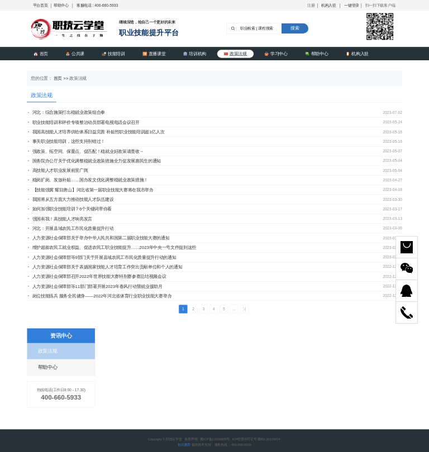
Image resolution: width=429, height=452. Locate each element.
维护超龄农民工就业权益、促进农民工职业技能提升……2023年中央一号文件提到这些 (112, 248)
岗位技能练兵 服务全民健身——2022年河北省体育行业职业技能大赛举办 (99, 296)
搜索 (294, 28)
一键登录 (351, 5)
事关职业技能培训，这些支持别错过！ (66, 142)
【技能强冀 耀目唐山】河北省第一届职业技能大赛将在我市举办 (91, 189)
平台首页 (40, 5)
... (234, 309)
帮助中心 (61, 5)
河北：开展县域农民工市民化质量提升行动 (71, 228)
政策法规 (235, 53)
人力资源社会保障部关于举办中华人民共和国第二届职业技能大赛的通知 (98, 237)
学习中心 (275, 53)
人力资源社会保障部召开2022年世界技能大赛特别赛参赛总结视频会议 (97, 277)
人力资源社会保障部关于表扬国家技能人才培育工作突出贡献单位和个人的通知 (105, 267)
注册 (310, 5)
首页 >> (62, 78)
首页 (41, 53)
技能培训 (113, 53)
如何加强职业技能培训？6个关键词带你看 (70, 209)
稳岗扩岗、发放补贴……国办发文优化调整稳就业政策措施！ (88, 180)
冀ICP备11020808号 (215, 439)
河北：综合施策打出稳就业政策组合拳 (66, 112)
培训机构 (194, 53)
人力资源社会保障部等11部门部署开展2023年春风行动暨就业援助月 (95, 286)
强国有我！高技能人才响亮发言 (60, 219)
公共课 (74, 53)
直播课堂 (153, 53)
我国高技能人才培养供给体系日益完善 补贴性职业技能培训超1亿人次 (96, 131)
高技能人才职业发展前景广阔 (58, 170)
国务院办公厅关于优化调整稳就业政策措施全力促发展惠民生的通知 (94, 160)
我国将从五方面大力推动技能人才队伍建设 (71, 199)
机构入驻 (328, 5)
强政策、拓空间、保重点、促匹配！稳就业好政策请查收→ (86, 151)
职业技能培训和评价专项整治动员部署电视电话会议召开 (84, 122)
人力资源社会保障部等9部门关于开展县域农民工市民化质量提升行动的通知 (102, 257)
